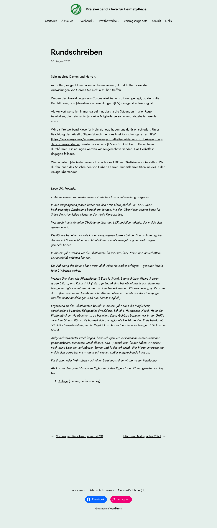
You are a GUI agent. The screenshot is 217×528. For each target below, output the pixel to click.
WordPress (115, 508)
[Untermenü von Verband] (93, 21)
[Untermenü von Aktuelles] (75, 21)
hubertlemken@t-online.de (137, 167)
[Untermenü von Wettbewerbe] (118, 21)
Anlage (63, 381)
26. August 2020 (60, 61)
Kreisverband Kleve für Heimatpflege (116, 9)
